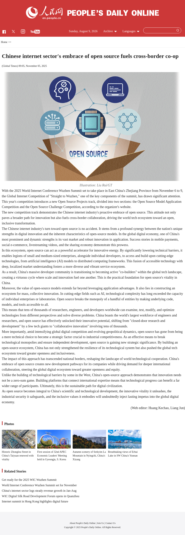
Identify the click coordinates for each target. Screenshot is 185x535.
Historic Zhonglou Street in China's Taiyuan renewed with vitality (18, 455)
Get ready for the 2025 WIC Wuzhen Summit (29, 479)
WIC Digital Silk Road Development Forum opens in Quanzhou (40, 496)
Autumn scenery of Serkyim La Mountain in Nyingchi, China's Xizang (89, 455)
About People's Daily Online (82, 523)
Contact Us (110, 523)
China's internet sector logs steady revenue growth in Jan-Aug (39, 490)
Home (4, 42)
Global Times (10, 66)
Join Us (100, 523)
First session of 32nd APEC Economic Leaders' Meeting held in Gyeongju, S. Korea (52, 455)
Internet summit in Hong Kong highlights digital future (35, 501)
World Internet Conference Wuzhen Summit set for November (39, 485)
